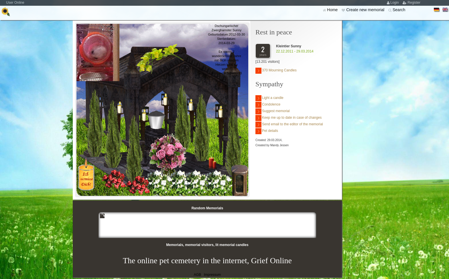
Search (399, 9)
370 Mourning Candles (276, 71)
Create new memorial (365, 9)
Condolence (267, 105)
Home (333, 9)
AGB (197, 275)
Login (395, 3)
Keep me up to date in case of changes (288, 118)
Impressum (212, 275)
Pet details (266, 131)
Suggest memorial (272, 111)
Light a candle (269, 98)
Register (413, 3)
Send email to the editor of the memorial (289, 125)
